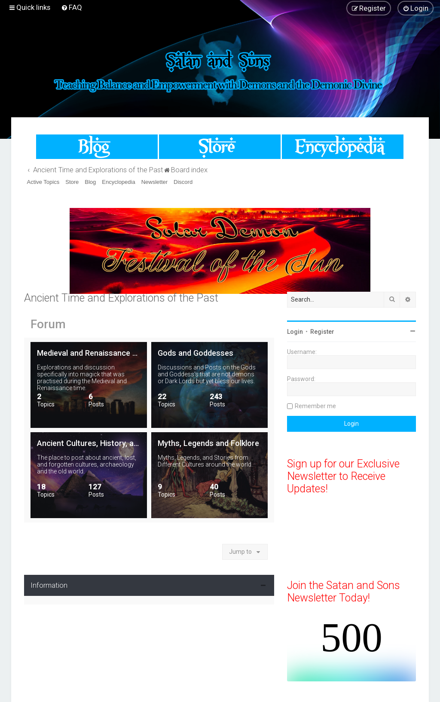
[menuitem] (71, 7)
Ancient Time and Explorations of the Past (121, 298)
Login (295, 331)
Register (322, 331)
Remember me (315, 406)
